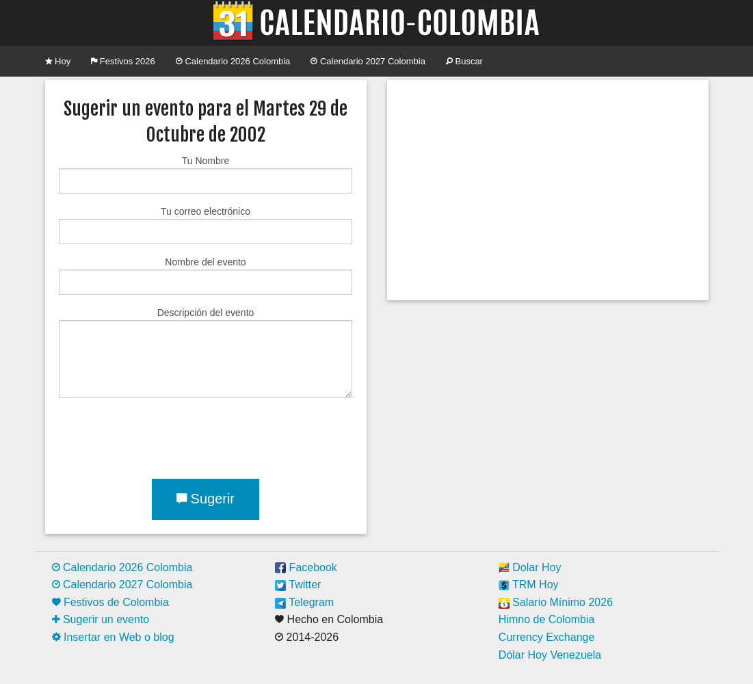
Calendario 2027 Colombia (368, 61)
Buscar (464, 61)
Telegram (304, 602)
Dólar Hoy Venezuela (550, 655)
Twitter (298, 584)
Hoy (58, 61)
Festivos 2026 (123, 61)
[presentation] (163, 435)
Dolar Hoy (530, 567)
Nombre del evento (205, 275)
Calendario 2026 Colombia (233, 61)
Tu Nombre (205, 174)
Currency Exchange (547, 637)
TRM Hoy (529, 584)
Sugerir (205, 498)
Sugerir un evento (101, 619)
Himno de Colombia (547, 619)
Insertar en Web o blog (113, 637)
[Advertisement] (547, 190)
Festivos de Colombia (110, 602)
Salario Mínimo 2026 (556, 602)
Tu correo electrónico (205, 225)
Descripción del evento (205, 352)
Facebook (306, 567)
